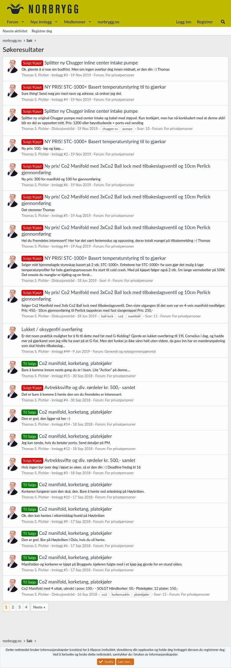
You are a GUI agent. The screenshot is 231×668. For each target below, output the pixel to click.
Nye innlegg (41, 21)
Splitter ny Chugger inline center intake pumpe (79, 62)
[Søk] (223, 22)
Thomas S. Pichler (35, 75)
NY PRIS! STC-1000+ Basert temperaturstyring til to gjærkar (93, 87)
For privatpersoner (119, 75)
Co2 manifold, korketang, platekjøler (66, 363)
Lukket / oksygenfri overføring (52, 329)
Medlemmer (75, 21)
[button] (22, 22)
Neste (37, 607)
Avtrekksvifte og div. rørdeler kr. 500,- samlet (78, 387)
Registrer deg (42, 31)
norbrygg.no (109, 21)
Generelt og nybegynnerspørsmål (130, 351)
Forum (12, 21)
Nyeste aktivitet (15, 31)
